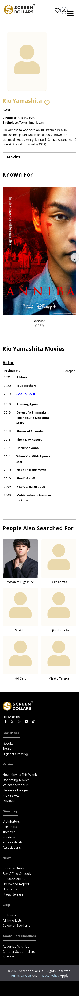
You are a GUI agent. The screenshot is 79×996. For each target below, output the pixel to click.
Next (75, 257)
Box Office (11, 733)
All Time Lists (12, 920)
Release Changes (15, 790)
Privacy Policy (49, 976)
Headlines (10, 889)
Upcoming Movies (16, 780)
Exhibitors (10, 827)
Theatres (9, 832)
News (7, 858)
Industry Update (15, 879)
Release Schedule (16, 785)
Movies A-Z (11, 795)
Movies (13, 156)
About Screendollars (19, 936)
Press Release (13, 894)
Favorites (57, 10)
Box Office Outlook (17, 874)
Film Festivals (12, 842)
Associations (12, 848)
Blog (6, 905)
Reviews (9, 801)
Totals (7, 749)
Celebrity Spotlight (16, 926)
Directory (10, 811)
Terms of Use (21, 976)
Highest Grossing (15, 754)
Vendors (9, 837)
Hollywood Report (16, 884)
